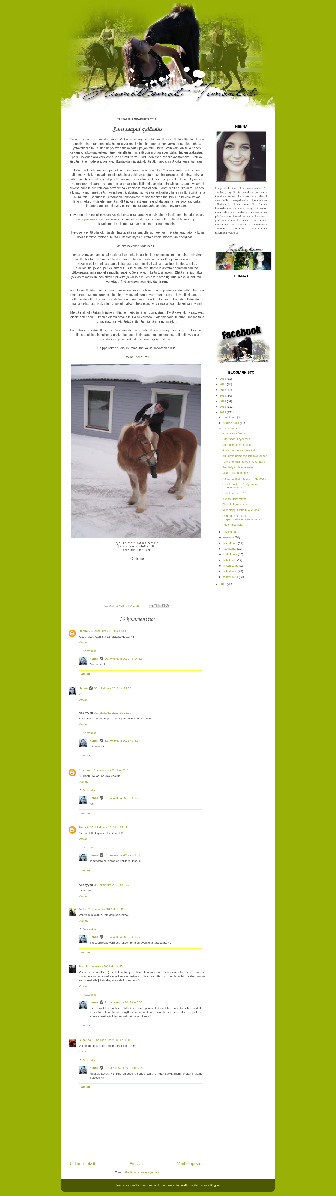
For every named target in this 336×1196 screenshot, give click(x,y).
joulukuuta (230, 417)
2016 (223, 389)
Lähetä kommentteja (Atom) (141, 1172)
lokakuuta (229, 428)
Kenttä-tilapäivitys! (234, 498)
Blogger (215, 1185)
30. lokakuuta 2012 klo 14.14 (107, 630)
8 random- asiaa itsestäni (238, 450)
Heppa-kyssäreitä (233, 433)
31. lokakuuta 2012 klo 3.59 (122, 936)
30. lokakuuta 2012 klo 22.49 (108, 827)
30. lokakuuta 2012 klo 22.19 (112, 712)
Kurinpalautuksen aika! (237, 444)
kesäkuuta (230, 548)
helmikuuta (230, 571)
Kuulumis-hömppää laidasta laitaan (244, 455)
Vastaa (83, 642)
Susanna (85, 1040)
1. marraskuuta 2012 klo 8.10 (111, 1040)
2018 (223, 378)
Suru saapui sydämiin (236, 439)
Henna (83, 630)
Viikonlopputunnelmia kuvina (240, 510)
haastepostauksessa (89, 219)
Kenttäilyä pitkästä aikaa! (238, 467)
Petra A (84, 827)
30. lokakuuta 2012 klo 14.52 (123, 658)
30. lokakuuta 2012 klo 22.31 (110, 770)
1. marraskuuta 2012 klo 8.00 (123, 1002)
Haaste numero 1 (233, 493)
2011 (223, 584)
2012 (223, 412)
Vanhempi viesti (191, 1163)
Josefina (85, 770)
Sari (81, 966)
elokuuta (229, 537)
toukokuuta (230, 554)
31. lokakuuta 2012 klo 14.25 (104, 966)
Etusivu (136, 1163)
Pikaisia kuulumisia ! (235, 504)
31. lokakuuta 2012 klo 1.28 (105, 909)
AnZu (82, 909)
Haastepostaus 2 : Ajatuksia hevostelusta (240, 486)
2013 (223, 406)
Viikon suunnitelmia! (235, 472)
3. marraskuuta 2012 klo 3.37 (123, 1067)
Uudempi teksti (81, 1163)
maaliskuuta (231, 565)
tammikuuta (231, 577)
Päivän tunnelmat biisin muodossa (244, 478)
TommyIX (182, 1185)
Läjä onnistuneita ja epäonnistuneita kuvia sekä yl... (244, 517)
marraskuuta (231, 423)
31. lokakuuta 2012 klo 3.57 (122, 740)
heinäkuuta (230, 543)
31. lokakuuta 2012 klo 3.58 (122, 797)
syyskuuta (230, 531)
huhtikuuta (230, 560)
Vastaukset (90, 651)
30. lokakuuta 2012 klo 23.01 (112, 885)
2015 (223, 395)
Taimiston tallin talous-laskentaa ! (243, 461)
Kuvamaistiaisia (232, 524)
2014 (223, 401)
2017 (223, 384)
